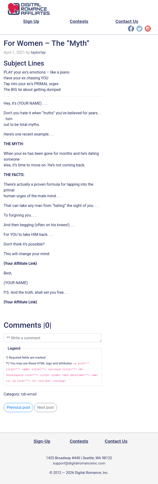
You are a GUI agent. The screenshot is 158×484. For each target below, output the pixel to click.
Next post (45, 407)
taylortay (38, 52)
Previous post (18, 407)
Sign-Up (41, 441)
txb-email (29, 394)
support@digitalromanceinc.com (79, 463)
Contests (79, 21)
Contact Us (126, 21)
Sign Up (31, 21)
